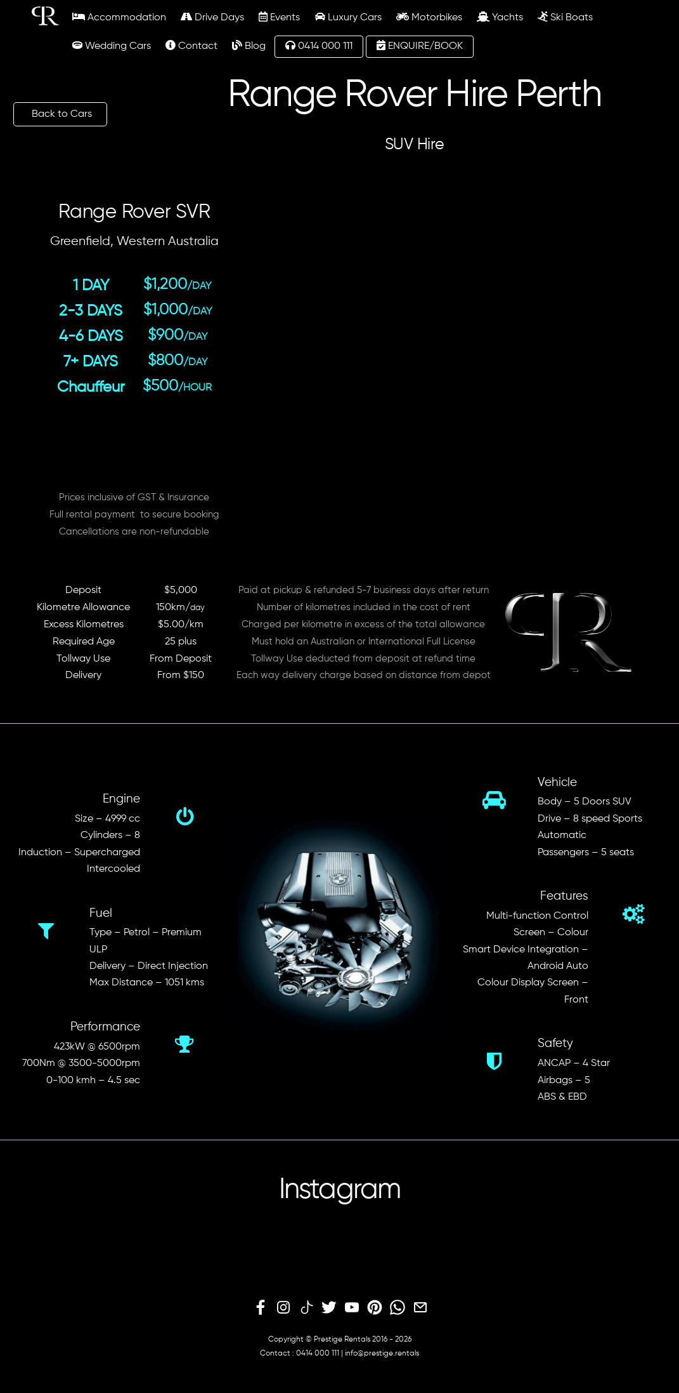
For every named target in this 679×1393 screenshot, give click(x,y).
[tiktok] (306, 1307)
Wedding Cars (111, 45)
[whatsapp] (397, 1307)
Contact (191, 45)
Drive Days (212, 17)
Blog (249, 45)
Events (279, 17)
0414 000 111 (318, 45)
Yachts (500, 17)
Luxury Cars (348, 17)
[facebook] (260, 1307)
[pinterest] (374, 1307)
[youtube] (351, 1307)
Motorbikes (429, 17)
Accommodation (119, 17)
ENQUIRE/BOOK (420, 45)
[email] (420, 1307)
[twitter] (329, 1307)
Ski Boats (565, 17)
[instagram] (283, 1307)
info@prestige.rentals (382, 1353)
